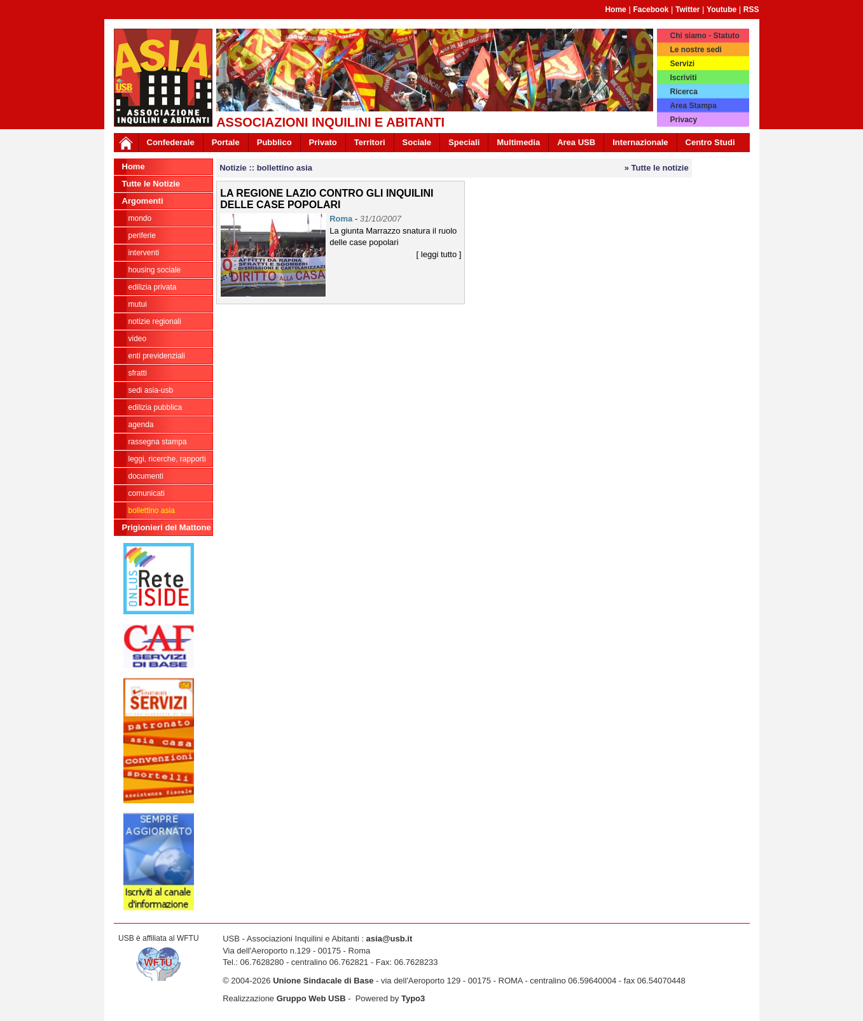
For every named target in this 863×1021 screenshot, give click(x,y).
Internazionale (640, 142)
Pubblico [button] (274, 142)
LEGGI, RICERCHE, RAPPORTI (167, 458)
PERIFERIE (142, 235)
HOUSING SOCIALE (154, 269)
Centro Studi (710, 142)
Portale (226, 142)
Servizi (682, 63)
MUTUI (137, 304)
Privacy (683, 119)
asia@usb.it (389, 938)
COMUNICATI (146, 493)
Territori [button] (369, 142)
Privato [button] (323, 142)
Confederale (171, 142)
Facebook (650, 9)
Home (615, 9)
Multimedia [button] (518, 142)
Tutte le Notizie (151, 183)
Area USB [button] (576, 142)
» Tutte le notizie (657, 168)
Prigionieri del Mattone (166, 527)
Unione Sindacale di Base (323, 980)
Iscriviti (683, 77)
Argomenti (142, 201)
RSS (751, 9)
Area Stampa (693, 105)
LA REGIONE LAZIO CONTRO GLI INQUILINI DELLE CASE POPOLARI (326, 199)
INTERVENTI (144, 252)
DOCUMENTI (145, 476)
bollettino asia (151, 510)
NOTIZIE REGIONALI (154, 321)
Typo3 (413, 998)
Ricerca (683, 91)
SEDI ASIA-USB (151, 390)
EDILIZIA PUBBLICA (155, 407)
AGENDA (141, 424)
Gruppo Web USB (311, 998)
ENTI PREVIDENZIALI (156, 355)
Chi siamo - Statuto (704, 35)
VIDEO (137, 338)
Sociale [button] (417, 142)
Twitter (687, 9)
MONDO (140, 218)
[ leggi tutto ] (439, 254)
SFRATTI (137, 373)
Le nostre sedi (695, 49)
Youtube (721, 9)
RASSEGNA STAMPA (157, 441)
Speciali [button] (464, 142)
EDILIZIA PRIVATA (152, 287)
